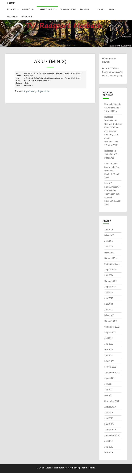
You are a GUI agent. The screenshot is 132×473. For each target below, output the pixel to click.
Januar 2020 (110, 429)
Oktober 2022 (110, 321)
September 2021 (111, 372)
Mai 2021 (108, 395)
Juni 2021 (108, 389)
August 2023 (110, 286)
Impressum (12, 16)
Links (111, 10)
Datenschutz (27, 16)
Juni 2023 (108, 298)
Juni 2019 (108, 447)
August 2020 (110, 406)
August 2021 (110, 378)
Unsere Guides (28, 10)
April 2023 (108, 309)
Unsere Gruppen (46, 10)
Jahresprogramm (68, 10)
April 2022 (108, 355)
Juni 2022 (108, 344)
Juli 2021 (108, 384)
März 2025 (109, 252)
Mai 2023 (108, 304)
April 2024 (108, 275)
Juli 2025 (108, 241)
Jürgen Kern (29, 91)
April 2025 (108, 246)
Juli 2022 (108, 338)
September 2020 (111, 401)
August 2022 (110, 332)
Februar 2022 (110, 366)
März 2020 (109, 424)
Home (11, 3)
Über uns (11, 10)
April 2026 (108, 229)
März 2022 (109, 361)
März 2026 (109, 235)
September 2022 (111, 326)
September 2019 (111, 435)
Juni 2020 (108, 418)
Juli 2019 (108, 441)
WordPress (73, 467)
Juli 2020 (108, 412)
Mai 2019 (108, 452)
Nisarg (92, 467)
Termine (99, 10)
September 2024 (111, 264)
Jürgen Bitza (42, 91)
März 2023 (109, 315)
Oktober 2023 (110, 281)
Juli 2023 (108, 292)
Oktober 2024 (110, 258)
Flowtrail (85, 10)
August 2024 (110, 269)
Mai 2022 (108, 349)
